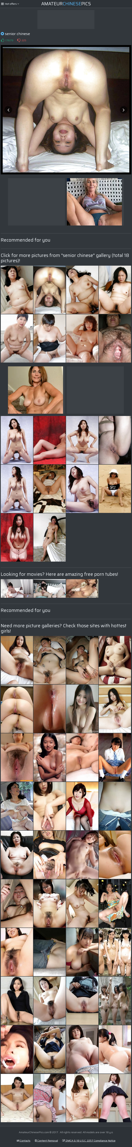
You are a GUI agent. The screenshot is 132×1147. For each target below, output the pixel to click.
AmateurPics (66, 3)
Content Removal (46, 1140)
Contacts (23, 1140)
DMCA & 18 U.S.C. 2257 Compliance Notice (88, 1140)
